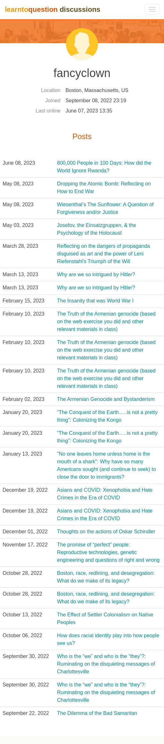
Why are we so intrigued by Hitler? (96, 274)
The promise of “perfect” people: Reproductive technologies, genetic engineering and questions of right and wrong (108, 552)
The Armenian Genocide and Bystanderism (106, 399)
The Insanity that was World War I (95, 300)
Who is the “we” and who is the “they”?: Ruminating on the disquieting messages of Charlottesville (106, 664)
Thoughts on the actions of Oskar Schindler (106, 531)
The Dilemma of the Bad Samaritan (97, 713)
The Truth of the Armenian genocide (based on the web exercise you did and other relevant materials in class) (106, 321)
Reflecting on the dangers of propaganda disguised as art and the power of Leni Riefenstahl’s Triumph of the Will (103, 253)
